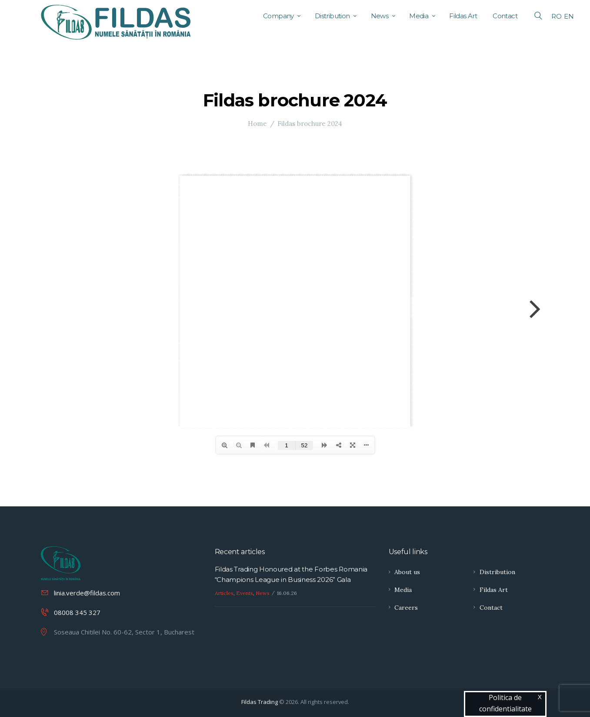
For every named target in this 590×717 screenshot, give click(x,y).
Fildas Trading (259, 702)
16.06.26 (287, 593)
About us (407, 572)
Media (403, 590)
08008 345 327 (77, 612)
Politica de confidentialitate (505, 703)
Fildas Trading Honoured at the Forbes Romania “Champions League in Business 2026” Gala (291, 574)
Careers (406, 607)
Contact (491, 607)
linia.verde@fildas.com (87, 592)
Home (257, 123)
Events (244, 593)
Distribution (497, 572)
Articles (224, 593)
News (263, 593)
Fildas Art (494, 590)
